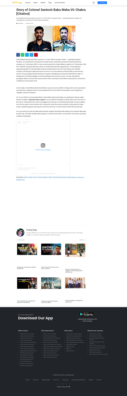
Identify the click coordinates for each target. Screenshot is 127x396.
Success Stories (60, 3)
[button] (93, 2)
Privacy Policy (65, 379)
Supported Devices (46, 379)
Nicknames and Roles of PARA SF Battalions (26, 267)
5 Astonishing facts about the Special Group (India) (26, 301)
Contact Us (98, 379)
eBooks (43, 3)
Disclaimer (91, 379)
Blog (50, 3)
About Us (28, 379)
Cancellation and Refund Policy (78, 379)
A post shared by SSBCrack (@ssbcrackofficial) (43, 173)
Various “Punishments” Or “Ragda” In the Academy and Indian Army (73, 271)
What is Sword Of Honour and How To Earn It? (50, 267)
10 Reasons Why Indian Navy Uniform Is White (49, 301)
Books (35, 3)
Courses (27, 3)
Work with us (36, 379)
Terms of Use (56, 379)
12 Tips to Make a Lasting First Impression (74, 301)
